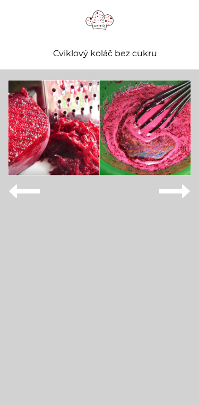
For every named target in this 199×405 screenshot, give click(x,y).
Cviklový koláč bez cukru (105, 53)
